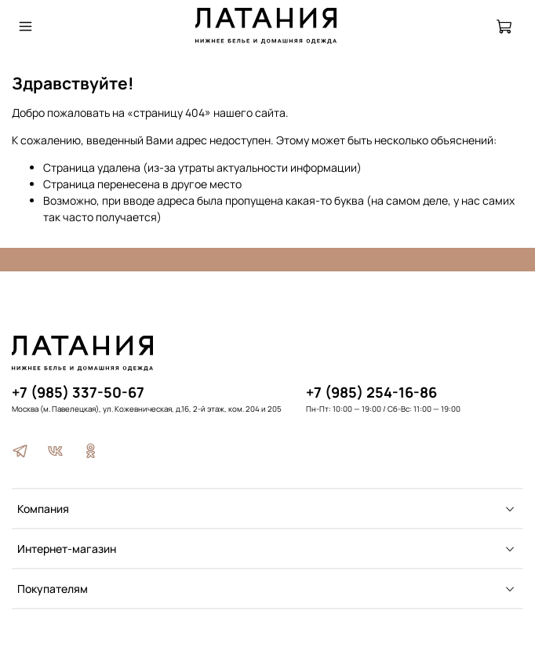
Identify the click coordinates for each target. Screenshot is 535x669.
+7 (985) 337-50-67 (78, 392)
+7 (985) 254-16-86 (371, 392)
